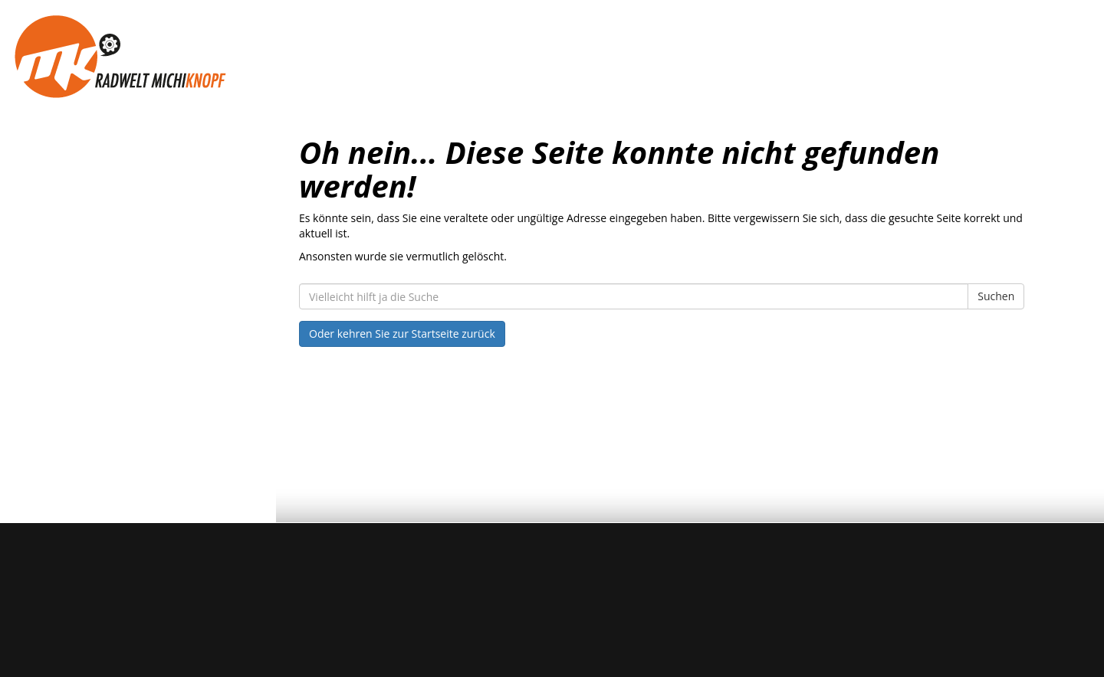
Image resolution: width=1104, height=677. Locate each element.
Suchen (996, 296)
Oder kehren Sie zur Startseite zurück (402, 333)
